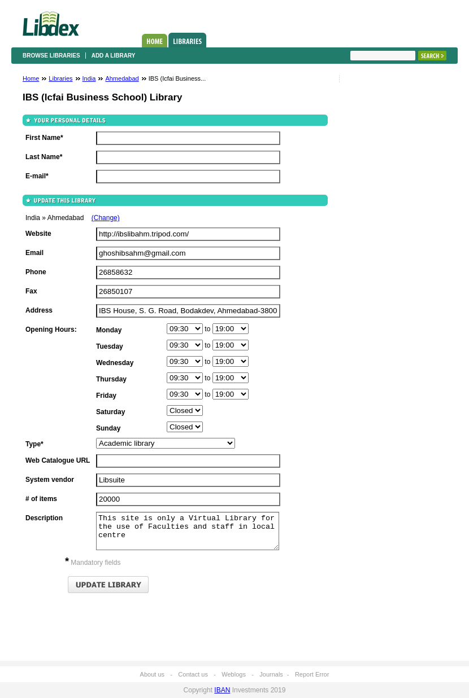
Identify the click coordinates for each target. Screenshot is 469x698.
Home (154, 40)
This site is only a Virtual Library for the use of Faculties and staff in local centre (187, 531)
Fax (31, 291)
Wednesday (114, 363)
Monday (108, 330)
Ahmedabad (121, 78)
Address (39, 310)
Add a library (114, 55)
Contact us (193, 674)
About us (152, 674)
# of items (41, 499)
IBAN (222, 690)
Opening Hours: (51, 329)
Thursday (111, 379)
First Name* (44, 138)
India (89, 78)
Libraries (187, 40)
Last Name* (43, 157)
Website (38, 234)
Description (44, 518)
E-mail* (37, 176)
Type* (34, 444)
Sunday (108, 428)
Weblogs (234, 674)
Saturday (110, 412)
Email (34, 253)
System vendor (49, 480)
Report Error (312, 674)
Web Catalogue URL (57, 460)
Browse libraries (51, 55)
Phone (35, 272)
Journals (271, 674)
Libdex (51, 23)
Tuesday (109, 346)
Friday (106, 396)
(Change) (106, 218)
